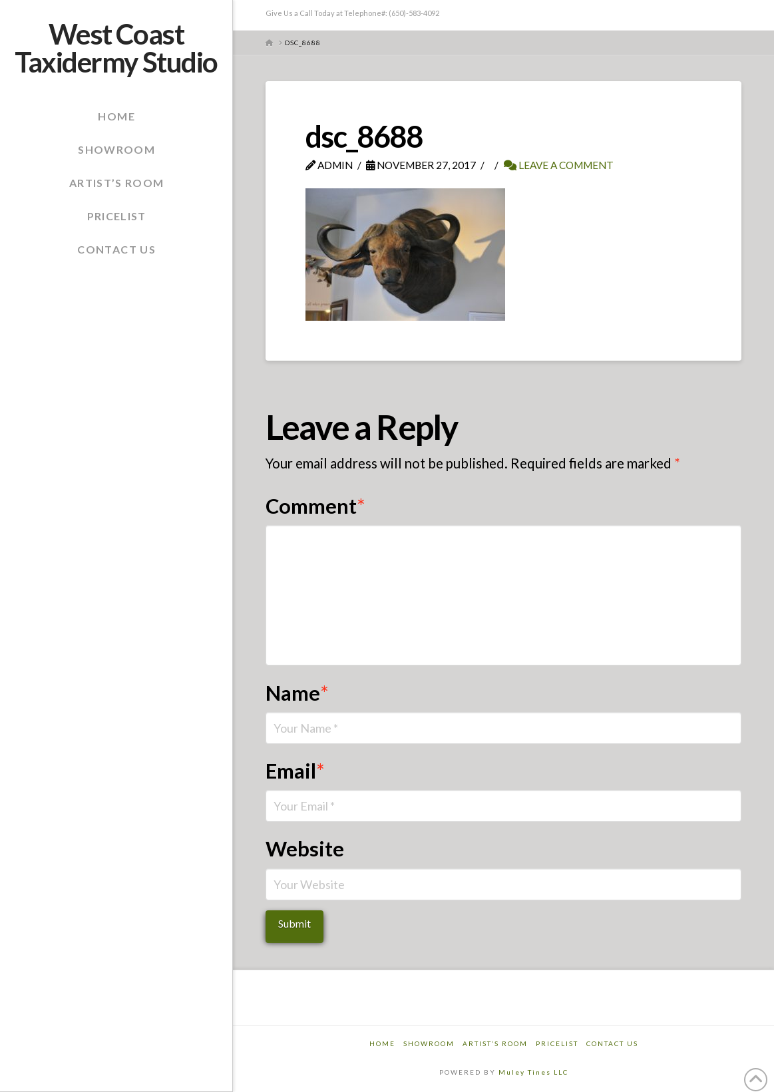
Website (305, 848)
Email (295, 771)
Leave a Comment (559, 165)
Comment (316, 506)
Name (297, 693)
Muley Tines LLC (533, 1072)
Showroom (429, 1043)
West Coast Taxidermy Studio (116, 48)
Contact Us (612, 1043)
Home (382, 1043)
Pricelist (557, 1043)
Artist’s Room (495, 1043)
